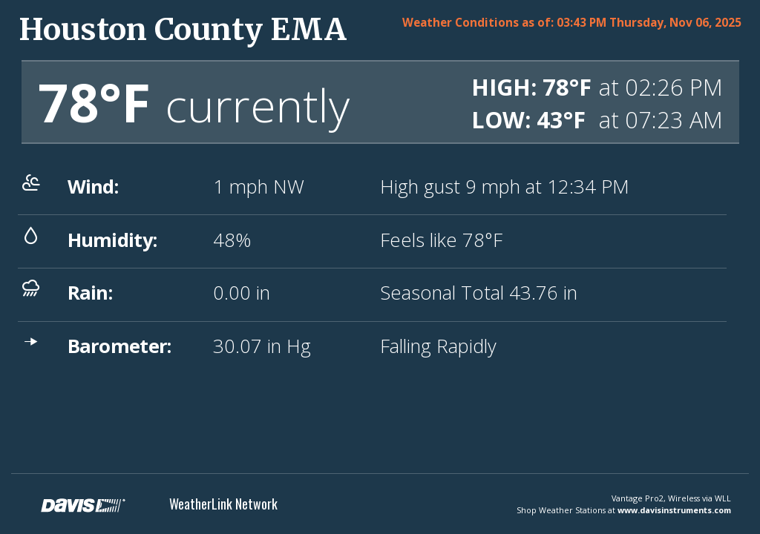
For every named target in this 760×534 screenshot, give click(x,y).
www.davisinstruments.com (674, 509)
